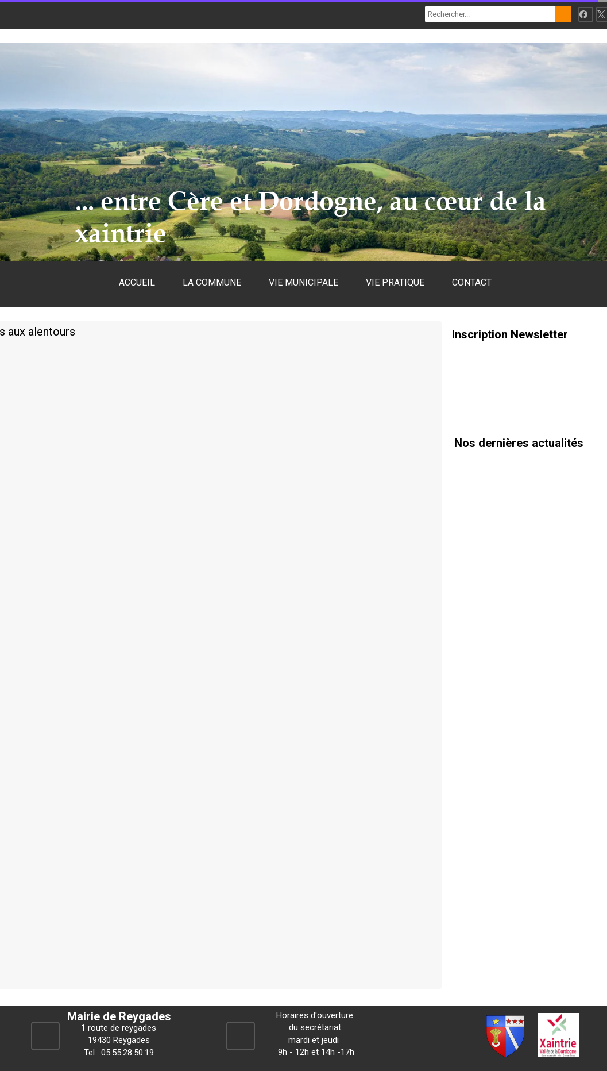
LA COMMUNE (212, 282)
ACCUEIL (137, 282)
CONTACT (472, 282)
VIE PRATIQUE (395, 282)
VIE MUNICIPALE (303, 282)
